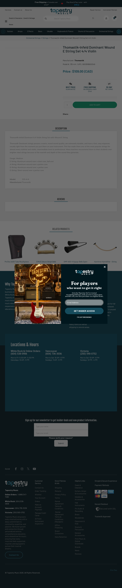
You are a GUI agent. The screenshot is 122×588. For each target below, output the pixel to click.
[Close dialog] (105, 267)
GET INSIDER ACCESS (84, 311)
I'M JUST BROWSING (84, 317)
